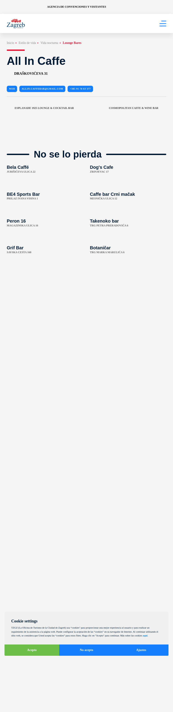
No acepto (86, 650)
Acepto (31, 650)
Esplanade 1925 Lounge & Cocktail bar (40, 108)
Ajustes (141, 650)
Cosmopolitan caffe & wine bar (137, 108)
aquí (145, 635)
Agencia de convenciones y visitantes (76, 6)
